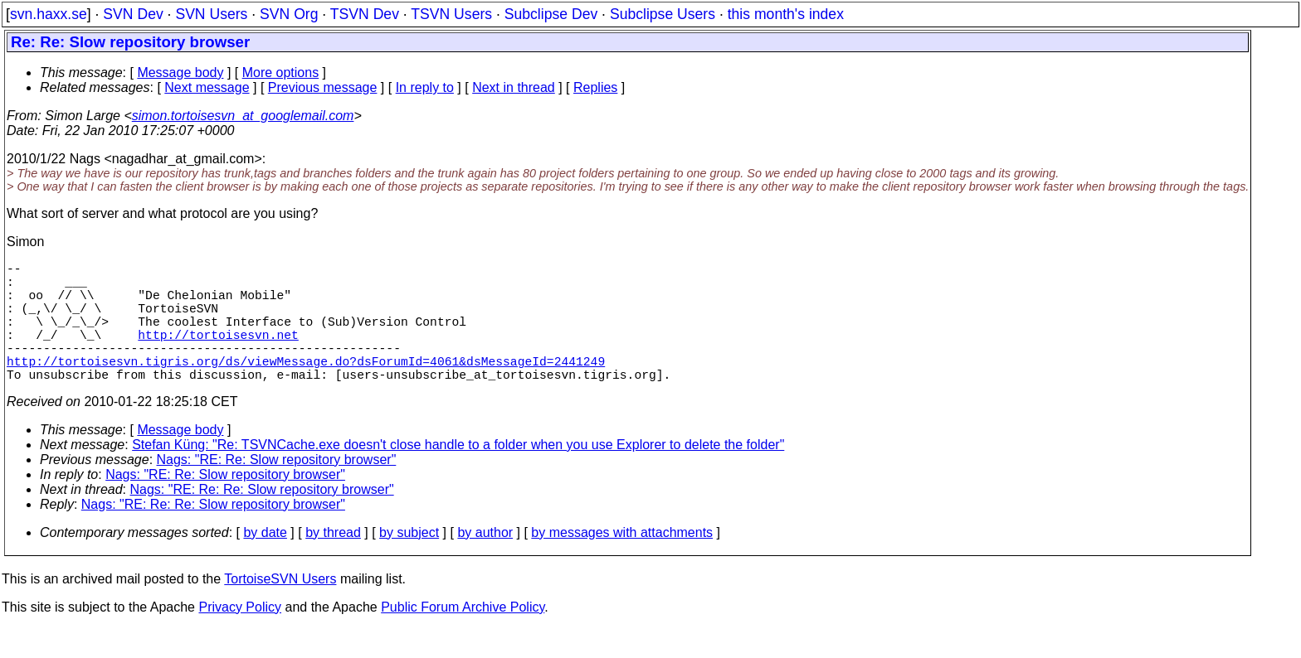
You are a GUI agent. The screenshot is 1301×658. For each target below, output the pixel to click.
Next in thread (513, 87)
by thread (333, 562)
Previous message (323, 87)
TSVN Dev (364, 14)
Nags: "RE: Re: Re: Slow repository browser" (262, 519)
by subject (409, 562)
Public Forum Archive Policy (462, 637)
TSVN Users (451, 14)
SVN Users (211, 14)
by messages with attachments (622, 562)
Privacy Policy (239, 637)
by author (485, 562)
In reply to (425, 87)
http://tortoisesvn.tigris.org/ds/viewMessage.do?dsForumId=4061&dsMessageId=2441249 (306, 387)
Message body (180, 72)
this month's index (786, 14)
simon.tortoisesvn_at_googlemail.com (243, 116)
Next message (206, 87)
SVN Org (289, 14)
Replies (595, 87)
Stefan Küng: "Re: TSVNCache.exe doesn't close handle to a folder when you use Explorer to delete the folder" (458, 474)
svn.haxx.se (48, 14)
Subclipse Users (662, 14)
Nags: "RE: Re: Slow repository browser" (277, 489)
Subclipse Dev (550, 14)
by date (264, 562)
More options (280, 72)
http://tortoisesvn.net (218, 354)
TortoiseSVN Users (280, 609)
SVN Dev (133, 14)
